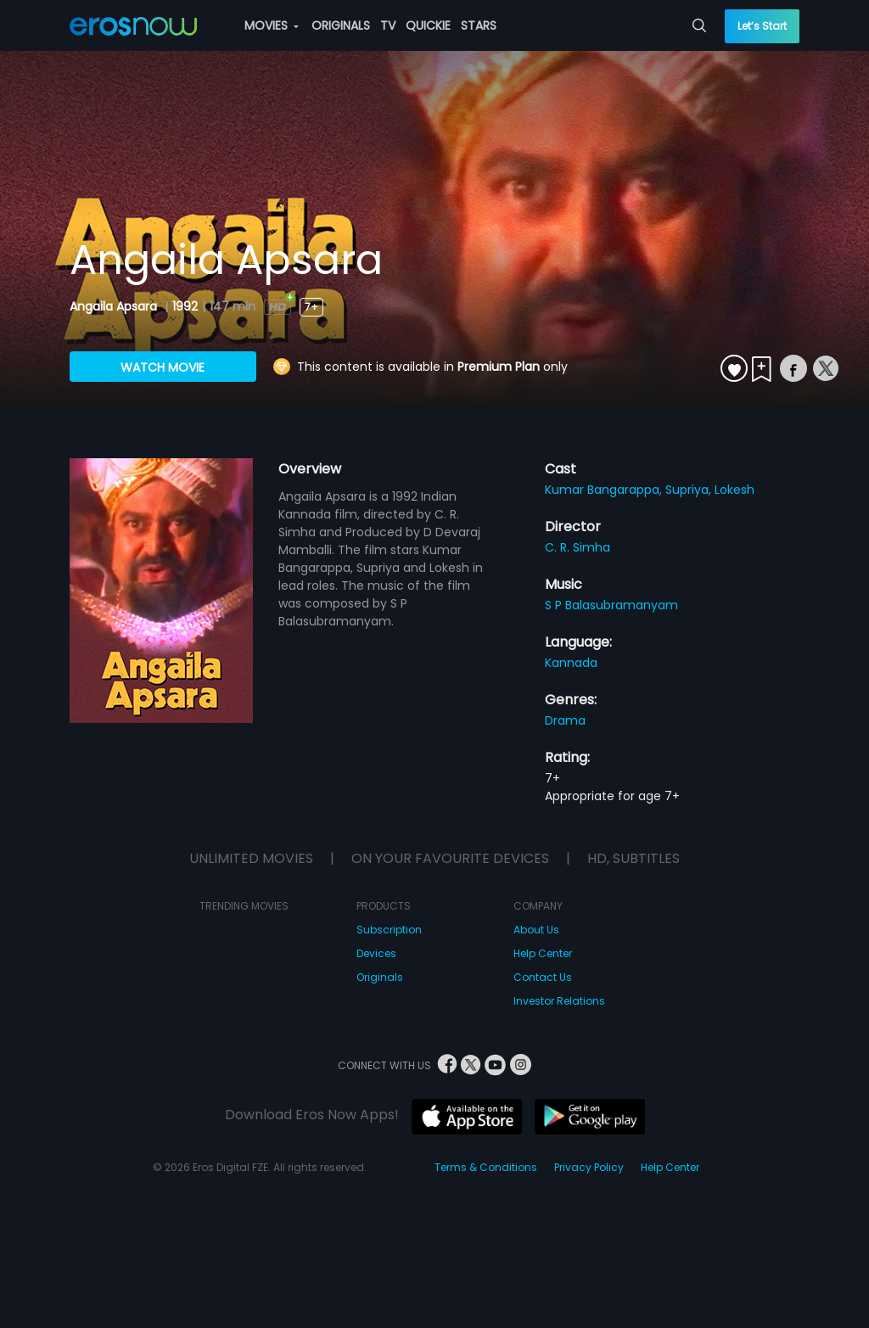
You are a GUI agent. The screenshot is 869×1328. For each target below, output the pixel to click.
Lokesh (734, 489)
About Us (536, 929)
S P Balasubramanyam (611, 605)
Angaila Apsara (115, 306)
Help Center (542, 953)
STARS (478, 25)
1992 (185, 306)
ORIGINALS (340, 25)
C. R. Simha (577, 547)
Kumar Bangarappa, (605, 489)
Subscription (389, 929)
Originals (379, 977)
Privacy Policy (589, 1167)
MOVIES (271, 25)
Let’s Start (762, 26)
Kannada (571, 662)
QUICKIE (428, 25)
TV (387, 25)
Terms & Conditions (485, 1167)
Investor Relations (559, 1001)
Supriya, (690, 489)
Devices (376, 953)
